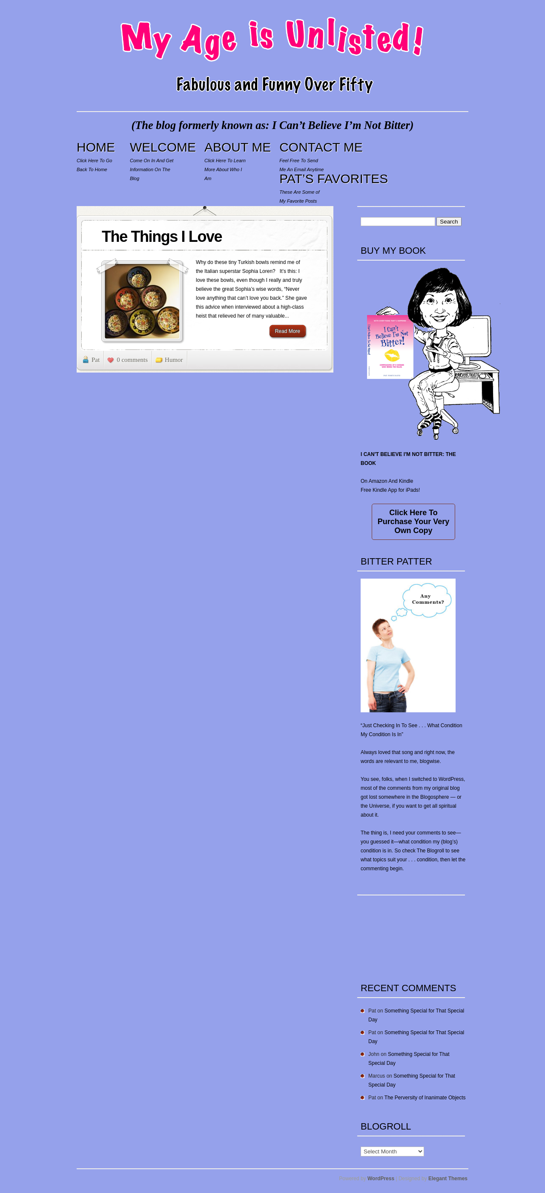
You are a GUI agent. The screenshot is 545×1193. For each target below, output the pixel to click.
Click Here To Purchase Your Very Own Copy (413, 521)
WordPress (380, 1179)
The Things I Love (162, 236)
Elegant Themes (448, 1179)
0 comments (132, 359)
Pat (96, 359)
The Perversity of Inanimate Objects (425, 1098)
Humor (174, 359)
